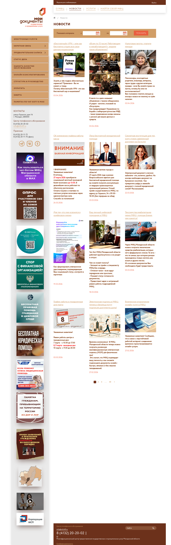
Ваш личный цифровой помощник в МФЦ (100, 214)
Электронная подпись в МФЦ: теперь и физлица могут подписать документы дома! (104, 304)
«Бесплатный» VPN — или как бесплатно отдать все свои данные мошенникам (67, 46)
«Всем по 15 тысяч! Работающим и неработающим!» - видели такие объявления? (104, 46)
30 (110, 382)
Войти (154, 3)
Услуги (91, 9)
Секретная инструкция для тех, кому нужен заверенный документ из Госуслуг (140, 138)
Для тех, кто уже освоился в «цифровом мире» (66, 214)
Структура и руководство (28, 81)
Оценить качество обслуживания (24, 67)
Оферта (18, 95)
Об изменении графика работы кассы (68, 137)
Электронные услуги (25, 39)
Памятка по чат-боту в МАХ (29, 102)
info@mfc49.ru (19, 126)
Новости (75, 9)
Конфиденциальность (64, 544)
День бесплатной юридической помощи (104, 137)
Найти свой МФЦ (112, 9)
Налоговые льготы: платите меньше (138, 45)
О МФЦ (60, 9)
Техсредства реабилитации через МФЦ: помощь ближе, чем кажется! (138, 215)
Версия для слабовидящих (66, 3)
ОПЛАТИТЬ (19, 88)
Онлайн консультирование (29, 75)
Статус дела (20, 59)
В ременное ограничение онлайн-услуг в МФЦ (137, 303)
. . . (106, 382)
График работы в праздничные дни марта (68, 303)
